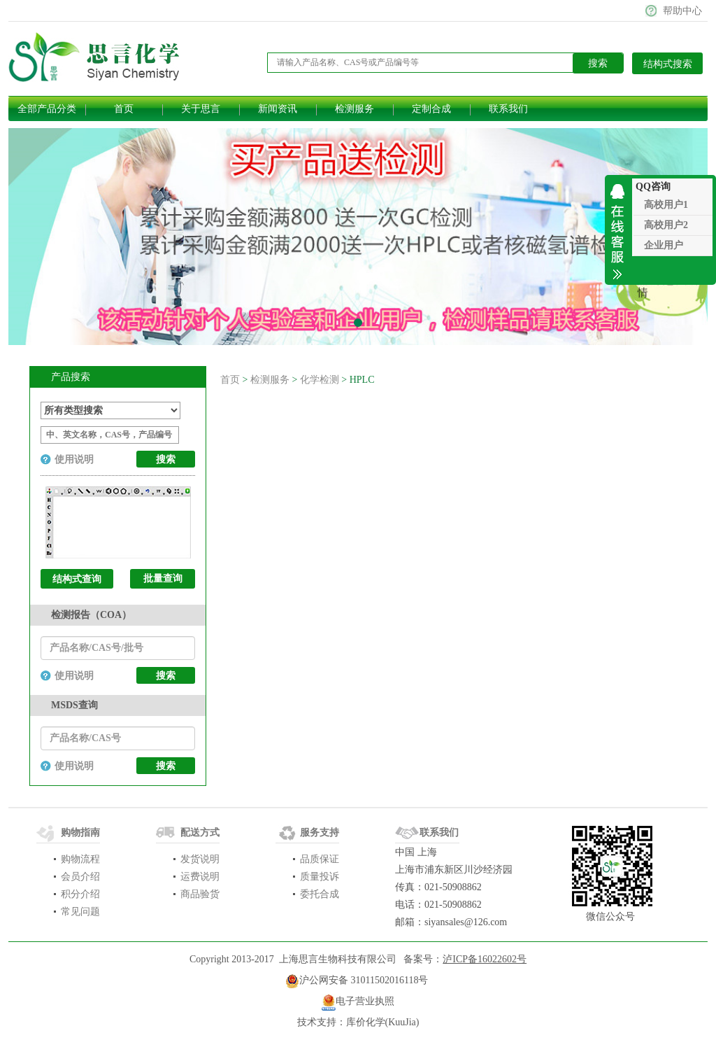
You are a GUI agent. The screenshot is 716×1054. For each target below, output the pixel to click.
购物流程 (80, 859)
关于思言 (200, 109)
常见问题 (80, 911)
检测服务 (354, 109)
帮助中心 (682, 11)
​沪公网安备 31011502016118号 (356, 981)
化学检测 (319, 379)
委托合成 (319, 894)
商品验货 (200, 894)
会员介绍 (80, 876)
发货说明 (200, 859)
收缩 (618, 230)
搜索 (166, 675)
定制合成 (431, 109)
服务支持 (319, 832)
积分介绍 (80, 894)
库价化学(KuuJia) (383, 1022)
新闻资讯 (277, 109)
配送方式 (200, 832)
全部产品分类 (46, 109)
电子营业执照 (365, 1001)
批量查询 (162, 578)
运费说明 (200, 876)
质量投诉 (319, 876)
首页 (124, 109)
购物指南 (80, 832)
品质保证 (319, 859)
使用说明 (74, 459)
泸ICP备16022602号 (485, 959)
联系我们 (508, 109)
